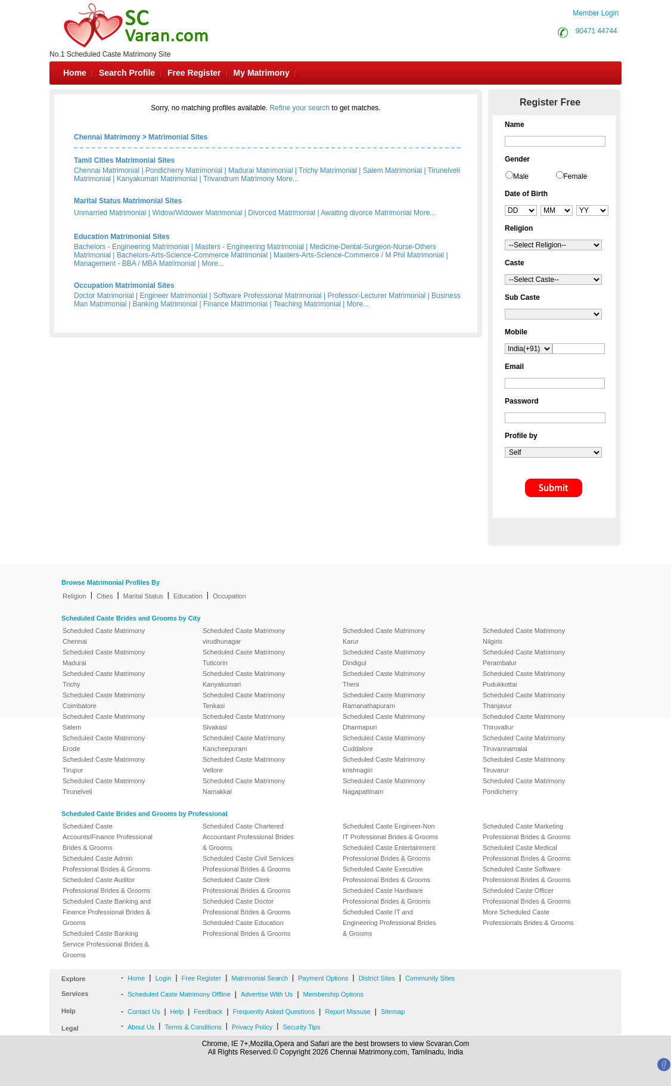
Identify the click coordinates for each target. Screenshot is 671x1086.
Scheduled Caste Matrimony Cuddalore (384, 743)
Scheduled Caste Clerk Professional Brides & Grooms (246, 885)
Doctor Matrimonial (104, 295)
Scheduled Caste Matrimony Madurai (104, 657)
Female (576, 176)
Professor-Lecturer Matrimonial (377, 295)
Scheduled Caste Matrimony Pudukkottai (524, 679)
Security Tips (301, 1027)
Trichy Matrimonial (328, 170)
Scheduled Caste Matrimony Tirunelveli (104, 786)
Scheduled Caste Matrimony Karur (384, 636)
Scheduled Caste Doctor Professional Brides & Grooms (246, 907)
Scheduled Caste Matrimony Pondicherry (524, 786)
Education (188, 596)
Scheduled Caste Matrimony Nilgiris (524, 636)
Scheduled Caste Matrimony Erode (104, 743)
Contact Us (144, 1011)
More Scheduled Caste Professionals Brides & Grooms (528, 917)
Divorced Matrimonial (281, 213)
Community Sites (430, 978)
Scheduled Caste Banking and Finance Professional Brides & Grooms (107, 912)
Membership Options (333, 994)
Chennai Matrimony (107, 137)
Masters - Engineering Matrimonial (249, 247)
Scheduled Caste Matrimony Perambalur (524, 657)
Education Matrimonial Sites (122, 236)
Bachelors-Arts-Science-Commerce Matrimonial (192, 255)
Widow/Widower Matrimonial (197, 213)
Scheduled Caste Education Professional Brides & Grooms (246, 928)
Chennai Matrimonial (106, 170)
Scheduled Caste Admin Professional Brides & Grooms (106, 864)
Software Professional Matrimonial (267, 295)
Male (521, 176)
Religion (74, 596)
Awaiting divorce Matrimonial (366, 213)
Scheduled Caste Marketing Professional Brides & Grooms (526, 831)
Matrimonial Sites (177, 137)
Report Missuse (347, 1011)
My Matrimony (262, 72)
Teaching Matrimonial (307, 304)
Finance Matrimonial (235, 304)
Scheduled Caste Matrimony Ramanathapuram (384, 700)
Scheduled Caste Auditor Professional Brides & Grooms (106, 885)
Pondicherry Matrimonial (183, 170)
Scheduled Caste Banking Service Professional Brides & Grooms (106, 944)
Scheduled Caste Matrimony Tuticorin (244, 657)
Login (163, 978)
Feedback (208, 1011)
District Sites (377, 978)
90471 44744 (596, 31)
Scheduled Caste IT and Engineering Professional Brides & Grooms (389, 922)
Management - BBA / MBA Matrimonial (135, 263)
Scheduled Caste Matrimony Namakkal (244, 786)
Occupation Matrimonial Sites (124, 285)
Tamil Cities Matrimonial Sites (124, 160)
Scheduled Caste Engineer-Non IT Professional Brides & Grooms (390, 831)
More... (288, 179)
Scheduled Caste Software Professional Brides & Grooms (526, 874)
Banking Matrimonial (165, 304)
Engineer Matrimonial (173, 295)
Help (177, 1011)
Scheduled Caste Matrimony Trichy (104, 679)
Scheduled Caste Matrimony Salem (104, 722)
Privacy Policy (252, 1027)
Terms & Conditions (192, 1027)
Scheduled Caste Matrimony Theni (384, 679)
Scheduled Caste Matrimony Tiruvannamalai (524, 743)
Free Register (193, 72)
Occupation (229, 596)
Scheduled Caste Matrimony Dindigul (384, 657)
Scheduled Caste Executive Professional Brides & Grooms (386, 874)
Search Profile (127, 72)
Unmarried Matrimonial (110, 213)
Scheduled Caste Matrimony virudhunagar (244, 636)
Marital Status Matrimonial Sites (128, 201)
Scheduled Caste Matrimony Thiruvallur (524, 722)
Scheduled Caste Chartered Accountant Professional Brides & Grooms (248, 837)
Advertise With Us (267, 994)
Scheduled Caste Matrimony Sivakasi (244, 722)
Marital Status (143, 596)
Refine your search (300, 108)
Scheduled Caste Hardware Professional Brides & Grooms (386, 896)
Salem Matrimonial (392, 170)
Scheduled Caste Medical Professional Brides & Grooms (526, 853)
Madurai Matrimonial (260, 170)
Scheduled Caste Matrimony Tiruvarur (524, 765)
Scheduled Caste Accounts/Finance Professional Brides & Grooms (108, 837)
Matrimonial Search (259, 978)
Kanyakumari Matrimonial (157, 179)
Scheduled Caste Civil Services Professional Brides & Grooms (248, 864)
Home (74, 72)
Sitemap (393, 1011)
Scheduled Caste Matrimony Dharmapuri (384, 722)
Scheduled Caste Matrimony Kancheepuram (244, 743)
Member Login (596, 13)
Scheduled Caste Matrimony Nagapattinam (384, 786)
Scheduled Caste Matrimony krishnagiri (384, 765)
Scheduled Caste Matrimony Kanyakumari (244, 679)
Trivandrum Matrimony (239, 179)
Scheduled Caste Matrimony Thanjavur (524, 700)
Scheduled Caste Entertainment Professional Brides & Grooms (389, 853)
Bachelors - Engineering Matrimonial (131, 247)
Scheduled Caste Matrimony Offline (179, 994)
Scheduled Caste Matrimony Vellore (244, 765)
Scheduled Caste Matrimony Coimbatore (104, 700)
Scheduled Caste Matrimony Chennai (104, 636)
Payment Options (323, 978)
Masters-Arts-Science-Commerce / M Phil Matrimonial (359, 255)
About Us (141, 1027)
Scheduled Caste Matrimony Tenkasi (244, 700)
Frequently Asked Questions (274, 1011)
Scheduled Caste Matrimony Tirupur (104, 765)
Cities (105, 596)
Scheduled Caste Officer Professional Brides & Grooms (526, 896)
